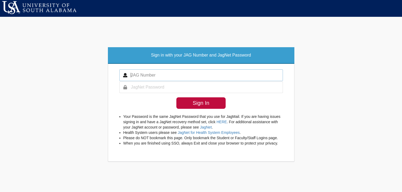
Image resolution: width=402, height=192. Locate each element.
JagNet (206, 127)
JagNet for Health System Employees (209, 132)
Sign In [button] (201, 103)
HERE (222, 122)
